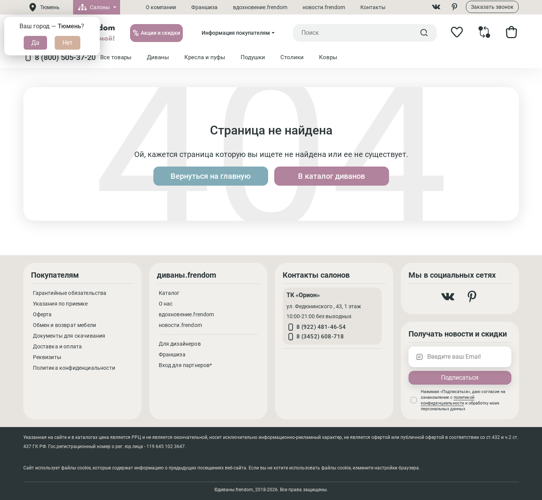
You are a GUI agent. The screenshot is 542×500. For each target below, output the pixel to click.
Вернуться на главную (211, 176)
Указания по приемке (60, 304)
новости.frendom (324, 7)
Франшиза (204, 7)
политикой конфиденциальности (447, 400)
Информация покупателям (236, 33)
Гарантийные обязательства (70, 293)
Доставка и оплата (57, 346)
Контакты (373, 7)
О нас (166, 304)
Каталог (169, 293)
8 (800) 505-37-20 (59, 57)
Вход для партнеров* (185, 365)
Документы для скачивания (69, 336)
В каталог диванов (331, 176)
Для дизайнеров (180, 344)
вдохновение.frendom (260, 7)
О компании (161, 7)
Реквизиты (47, 357)
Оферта (42, 314)
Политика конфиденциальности (74, 368)
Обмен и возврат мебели (64, 325)
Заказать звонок (492, 7)
